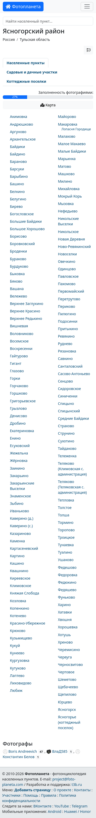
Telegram (80, 806)
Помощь (30, 795)
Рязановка (67, 351)
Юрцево (65, 702)
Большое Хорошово (27, 228)
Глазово (17, 370)
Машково (66, 173)
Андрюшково (21, 124)
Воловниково (21, 333)
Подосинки (67, 321)
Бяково (16, 281)
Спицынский (69, 410)
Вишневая (19, 325)
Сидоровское (69, 388)
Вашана (17, 288)
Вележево (18, 296)
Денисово (18, 415)
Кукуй (15, 645)
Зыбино (17, 503)
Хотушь (64, 634)
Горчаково (19, 385)
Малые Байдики (72, 151)
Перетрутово (69, 298)
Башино (17, 183)
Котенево (18, 615)
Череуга (65, 657)
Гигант (16, 363)
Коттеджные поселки (26, 81)
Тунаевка (66, 544)
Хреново (65, 642)
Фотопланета (23, 6)
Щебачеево (68, 686)
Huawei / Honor (77, 811)
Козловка (18, 600)
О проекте (62, 789)
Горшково (18, 393)
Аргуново (18, 131)
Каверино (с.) (21, 525)
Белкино (17, 191)
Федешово (67, 567)
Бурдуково (19, 266)
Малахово (66, 136)
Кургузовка (19, 660)
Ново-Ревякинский (74, 246)
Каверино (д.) (21, 518)
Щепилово (67, 694)
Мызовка (66, 203)
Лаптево (17, 675)
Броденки (18, 251)
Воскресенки (21, 348)
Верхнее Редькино (26, 318)
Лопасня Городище (76, 129)
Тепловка (66, 500)
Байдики (17, 146)
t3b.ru (77, 784)
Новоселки (67, 254)
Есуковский (20, 445)
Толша (63, 515)
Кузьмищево (21, 638)
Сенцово (65, 381)
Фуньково (66, 597)
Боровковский (22, 243)
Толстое (64, 507)
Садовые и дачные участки (32, 72)
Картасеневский (24, 548)
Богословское (22, 213)
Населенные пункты (26, 62)
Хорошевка (68, 627)
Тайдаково (67, 448)
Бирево (16, 206)
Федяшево (67, 589)
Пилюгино (67, 313)
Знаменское (20, 496)
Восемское (19, 341)
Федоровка (67, 574)
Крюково (17, 630)
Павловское (68, 276)
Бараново (18, 161)
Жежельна (19, 453)
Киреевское (20, 578)
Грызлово (18, 408)
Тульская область (35, 39)
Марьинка (67, 158)
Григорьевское (23, 400)
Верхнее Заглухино (26, 303)
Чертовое (66, 672)
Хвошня (65, 619)
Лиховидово (20, 683)
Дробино (18, 423)
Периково (66, 306)
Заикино (17, 468)
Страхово (66, 425)
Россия (9, 39)
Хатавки (65, 612)
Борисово (18, 236)
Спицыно (66, 403)
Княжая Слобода (24, 593)
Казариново (20, 533)
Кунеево (17, 652)
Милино (65, 181)
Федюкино (67, 582)
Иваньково (19, 510)
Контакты (82, 789)
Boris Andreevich (20, 751)
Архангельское (23, 139)
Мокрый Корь (70, 196)
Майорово (67, 116)
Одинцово (67, 268)
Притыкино (68, 328)
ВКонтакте (42, 806)
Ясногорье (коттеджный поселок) (69, 722)
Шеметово (67, 679)
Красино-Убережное (27, 623)
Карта (48, 105)
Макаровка (67, 124)
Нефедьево (68, 211)
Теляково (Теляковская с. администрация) (72, 487)
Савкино (65, 358)
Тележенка (67, 455)
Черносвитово (70, 664)
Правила (48, 795)
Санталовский (70, 366)
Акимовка (18, 116)
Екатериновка (22, 430)
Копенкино (19, 608)
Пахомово (67, 283)
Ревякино (66, 336)
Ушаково (65, 559)
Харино (64, 604)
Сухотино (66, 441)
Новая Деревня (71, 239)
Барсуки (17, 168)
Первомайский (71, 291)
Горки (15, 378)
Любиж (16, 690)
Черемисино (69, 649)
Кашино (17, 563)
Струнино (66, 433)
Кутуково (18, 668)
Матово (64, 166)
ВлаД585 (56, 751)
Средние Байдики (73, 418)
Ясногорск (67, 709)
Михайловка (69, 188)
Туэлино (65, 552)
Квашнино (19, 570)
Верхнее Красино (25, 311)
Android (54, 811)
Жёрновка (19, 460)
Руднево (65, 343)
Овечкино (66, 261)
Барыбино (19, 176)
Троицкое (66, 537)
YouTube (61, 806)
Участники (11, 795)
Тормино (65, 522)
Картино (17, 555)
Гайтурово (19, 356)
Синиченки (67, 396)
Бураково (18, 258)
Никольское (68, 231)
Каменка (17, 540)
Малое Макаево (72, 143)
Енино (15, 438)
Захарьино (19, 475)
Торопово (66, 529)
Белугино (18, 199)
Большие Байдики (26, 221)
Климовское (20, 585)
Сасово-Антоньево (74, 373)
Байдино (17, 154)
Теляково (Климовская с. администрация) (72, 469)
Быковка (17, 273)
